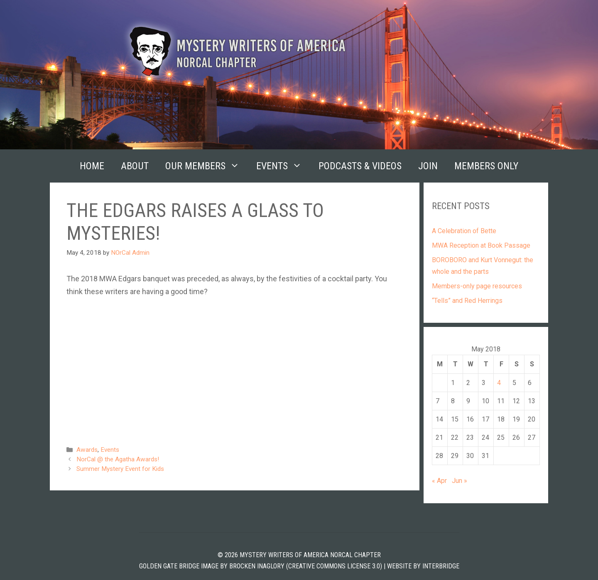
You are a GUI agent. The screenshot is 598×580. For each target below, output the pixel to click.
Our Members (206, 166)
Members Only (486, 166)
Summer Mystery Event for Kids (120, 469)
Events (283, 166)
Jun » (459, 481)
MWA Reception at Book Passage (481, 245)
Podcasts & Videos (360, 166)
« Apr (439, 481)
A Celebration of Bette (464, 231)
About (135, 166)
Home (92, 166)
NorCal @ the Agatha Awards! (117, 459)
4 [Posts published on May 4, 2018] (499, 383)
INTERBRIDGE (440, 566)
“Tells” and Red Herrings (467, 301)
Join (428, 166)
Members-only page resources (477, 286)
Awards (87, 449)
